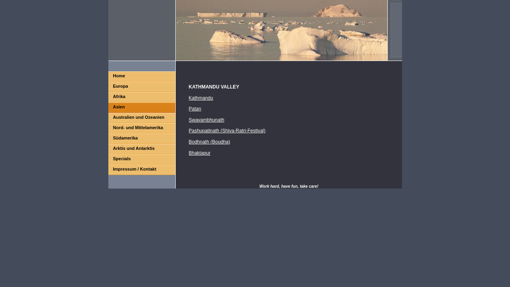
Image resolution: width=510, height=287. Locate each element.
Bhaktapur (200, 153)
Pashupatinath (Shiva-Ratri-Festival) (227, 131)
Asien (119, 106)
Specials (122, 158)
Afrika (119, 96)
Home (119, 75)
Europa (120, 86)
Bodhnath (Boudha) (209, 142)
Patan (195, 109)
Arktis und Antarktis (134, 148)
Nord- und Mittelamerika (138, 127)
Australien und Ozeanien (139, 117)
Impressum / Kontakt (135, 169)
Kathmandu (201, 98)
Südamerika (125, 138)
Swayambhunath (206, 120)
